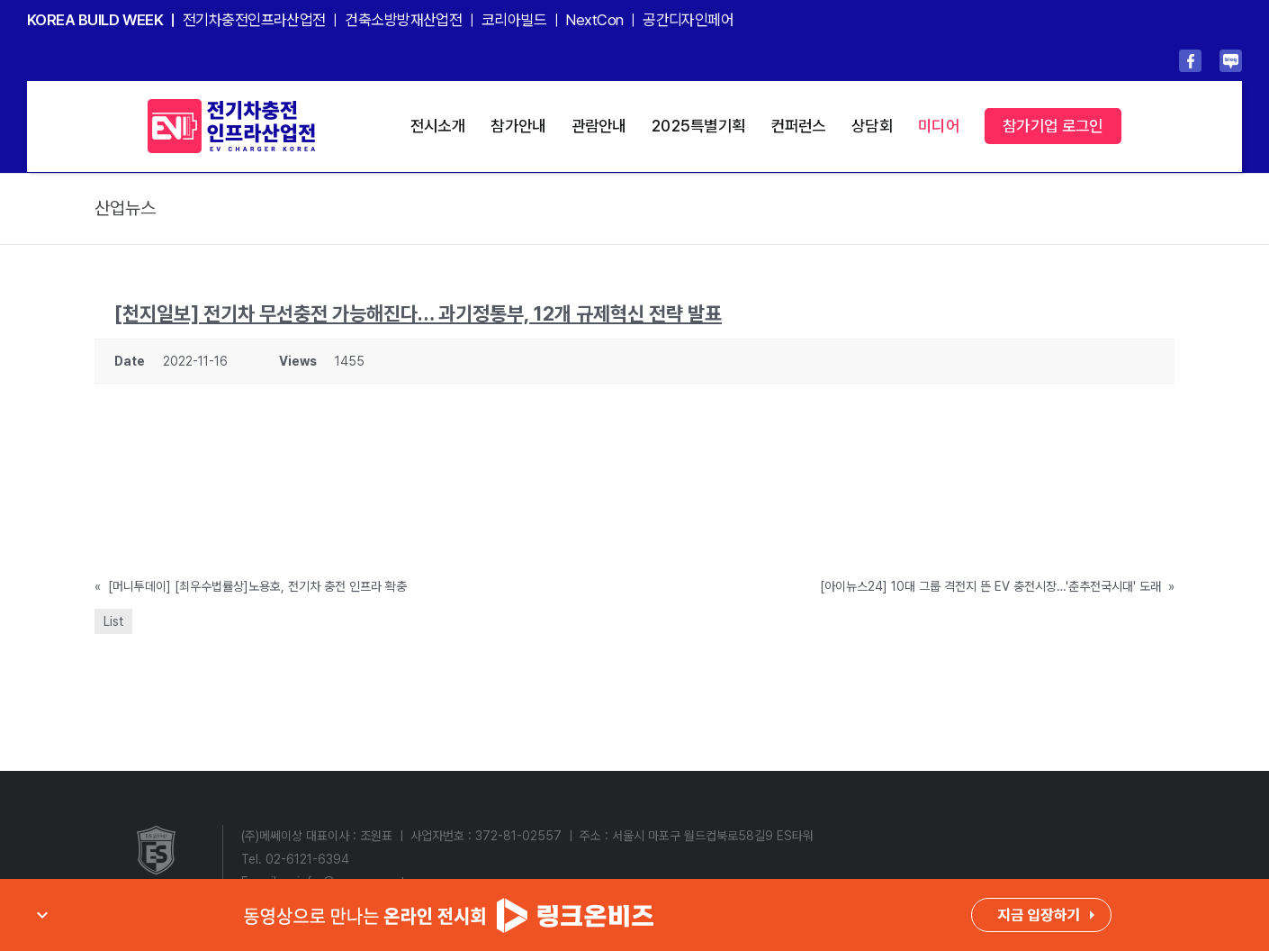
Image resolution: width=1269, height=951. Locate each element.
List (113, 621)
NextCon (594, 20)
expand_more (42, 915)
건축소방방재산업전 (403, 20)
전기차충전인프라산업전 (254, 20)
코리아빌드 (514, 20)
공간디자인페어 (688, 20)
